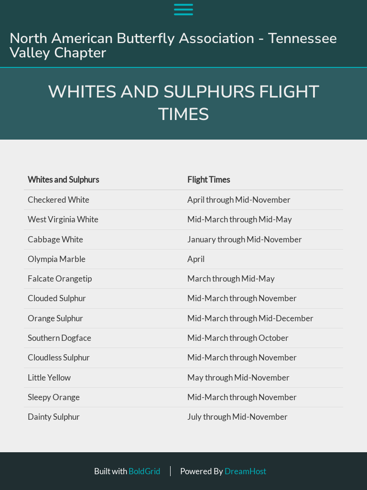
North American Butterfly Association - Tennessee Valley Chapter (173, 46)
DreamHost (245, 471)
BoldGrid (145, 471)
